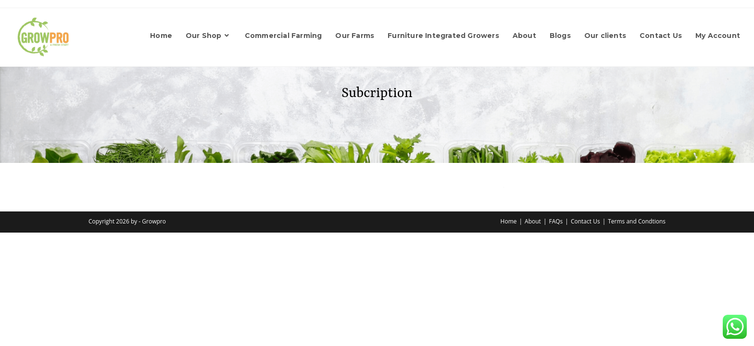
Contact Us (585, 221)
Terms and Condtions (637, 221)
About (533, 221)
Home (509, 221)
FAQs (556, 221)
